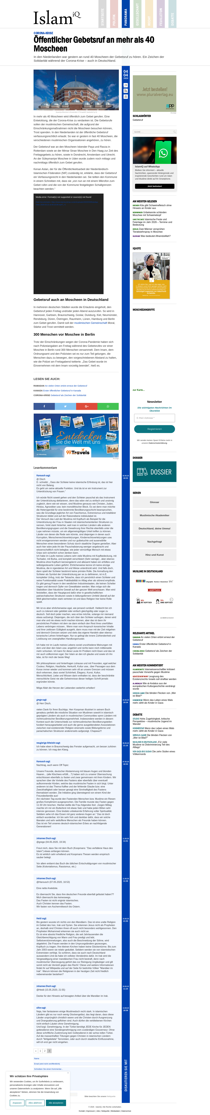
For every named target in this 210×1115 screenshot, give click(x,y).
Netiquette (111, 1096)
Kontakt (82, 1111)
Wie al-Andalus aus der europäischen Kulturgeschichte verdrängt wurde (154, 686)
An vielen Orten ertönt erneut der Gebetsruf (60, 385)
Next (170, 598)
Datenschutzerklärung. (158, 443)
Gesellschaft (137, 14)
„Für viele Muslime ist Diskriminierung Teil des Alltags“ (151, 744)
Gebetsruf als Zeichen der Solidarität (60, 395)
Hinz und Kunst (155, 554)
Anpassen (17, 1103)
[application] (69, 244)
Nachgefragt (154, 541)
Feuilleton (161, 14)
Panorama (126, 14)
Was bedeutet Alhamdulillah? (152, 236)
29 (125, 85)
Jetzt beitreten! (154, 186)
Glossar (154, 502)
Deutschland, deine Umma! (154, 528)
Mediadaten (115, 1111)
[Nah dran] (68, 1072)
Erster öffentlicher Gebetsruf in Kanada (57, 390)
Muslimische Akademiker (154, 515)
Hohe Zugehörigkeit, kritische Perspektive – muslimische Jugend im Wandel (152, 721)
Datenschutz (126, 1111)
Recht (149, 14)
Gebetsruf (138, 120)
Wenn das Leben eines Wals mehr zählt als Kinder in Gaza (153, 729)
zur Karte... (139, 390)
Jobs (98, 1111)
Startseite (102, 14)
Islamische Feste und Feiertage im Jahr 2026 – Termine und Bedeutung (152, 222)
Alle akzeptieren (56, 1103)
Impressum (90, 1111)
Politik (114, 14)
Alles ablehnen (35, 1103)
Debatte (172, 14)
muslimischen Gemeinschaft (90, 322)
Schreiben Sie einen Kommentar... (78, 1078)
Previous (137, 598)
